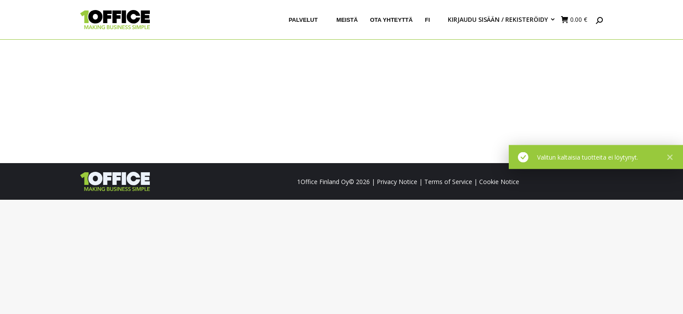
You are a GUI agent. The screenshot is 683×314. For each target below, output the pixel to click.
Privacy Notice (397, 181)
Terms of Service (448, 181)
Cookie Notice (499, 181)
